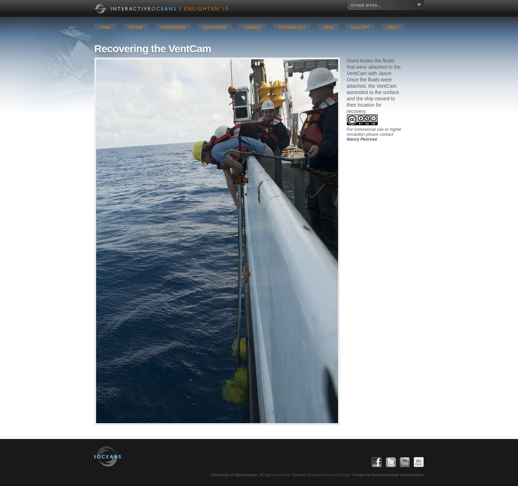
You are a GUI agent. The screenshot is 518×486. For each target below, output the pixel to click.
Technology (291, 27)
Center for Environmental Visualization (387, 475)
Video (393, 27)
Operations (173, 27)
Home (105, 27)
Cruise (136, 27)
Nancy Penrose (362, 139)
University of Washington (234, 475)
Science (252, 27)
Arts (328, 27)
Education (214, 27)
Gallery (360, 27)
